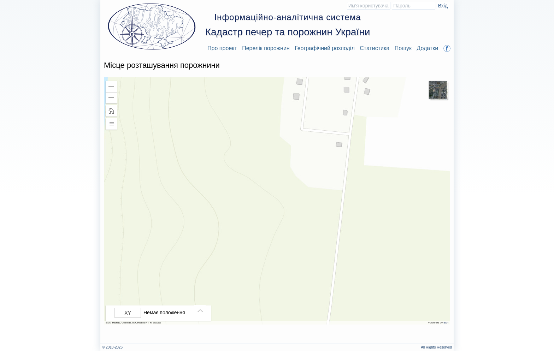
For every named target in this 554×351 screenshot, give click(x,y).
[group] (160, 312)
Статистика (374, 48)
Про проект (222, 48)
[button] (111, 86)
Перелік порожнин (266, 48)
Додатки (427, 48)
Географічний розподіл (325, 48)
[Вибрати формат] (127, 313)
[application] (277, 201)
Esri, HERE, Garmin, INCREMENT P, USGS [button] (133, 322)
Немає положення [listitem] (164, 312)
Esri (445, 322)
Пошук (403, 48)
